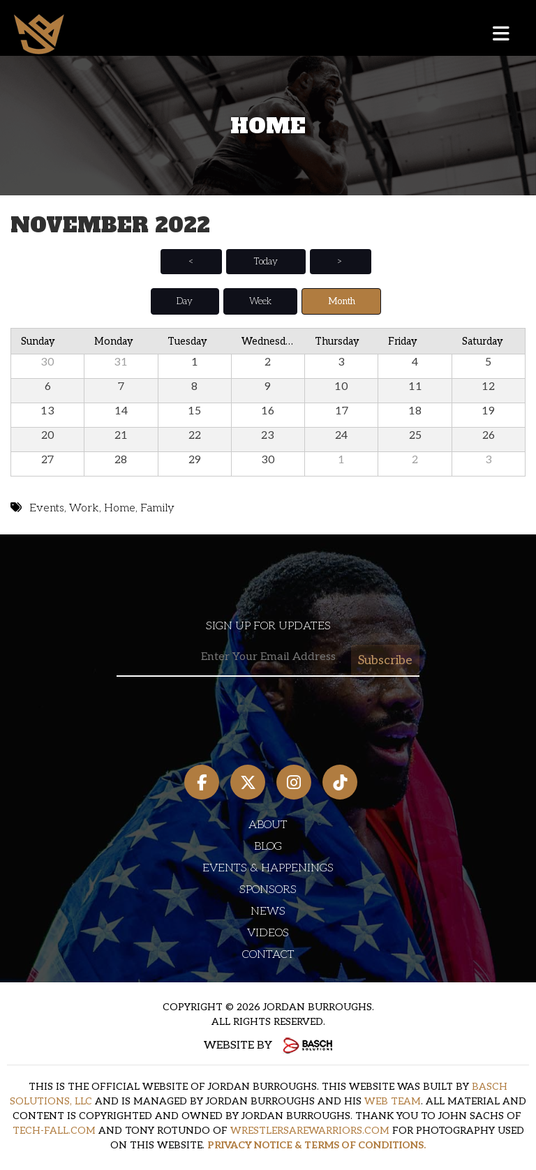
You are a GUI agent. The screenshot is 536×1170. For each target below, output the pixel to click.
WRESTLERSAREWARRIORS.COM (309, 1131)
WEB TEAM (392, 1101)
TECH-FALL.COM (54, 1131)
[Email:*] (268, 657)
